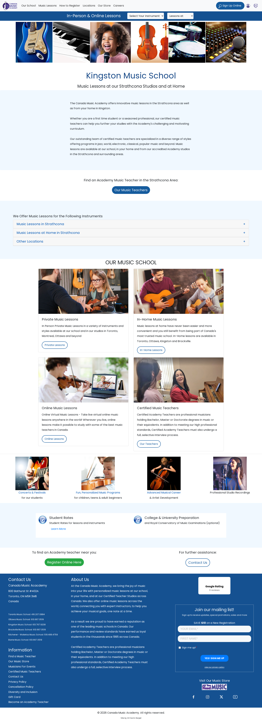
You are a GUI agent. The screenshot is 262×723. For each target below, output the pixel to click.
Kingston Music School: (20, 624)
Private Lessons (55, 345)
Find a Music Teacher (22, 656)
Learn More (58, 529)
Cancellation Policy (20, 687)
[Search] (145, 16)
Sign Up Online (230, 6)
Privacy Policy (17, 682)
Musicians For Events (21, 666)
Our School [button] (28, 6)
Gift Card (14, 697)
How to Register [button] (69, 6)
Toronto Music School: (19, 614)
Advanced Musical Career (164, 492)
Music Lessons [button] (47, 6)
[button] (131, 224)
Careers (118, 6)
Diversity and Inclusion (22, 692)
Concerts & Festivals (32, 492)
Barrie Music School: (18, 639)
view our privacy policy (214, 667)
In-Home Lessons (151, 350)
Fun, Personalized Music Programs (98, 492)
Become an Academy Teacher (28, 702)
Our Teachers (149, 444)
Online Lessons (54, 439)
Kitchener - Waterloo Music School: (26, 634)
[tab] (131, 224)
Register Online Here (64, 562)
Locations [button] (89, 6)
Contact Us (197, 562)
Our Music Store (18, 661)
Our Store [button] (104, 6)
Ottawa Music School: (19, 619)
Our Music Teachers (131, 190)
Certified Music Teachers (24, 671)
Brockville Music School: (20, 629)
